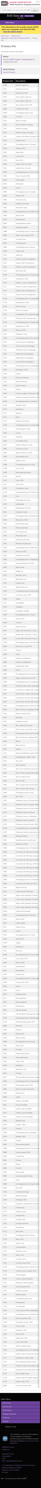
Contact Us (6, 1449)
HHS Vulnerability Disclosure (12, 1461)
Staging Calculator (9, 1414)
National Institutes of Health (11, 1468)
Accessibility (6, 1456)
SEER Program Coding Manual (21, 59)
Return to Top (10, 1427)
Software (6, 1418)
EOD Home (5, 36)
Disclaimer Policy (8, 1454)
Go (35, 10)
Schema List (15, 36)
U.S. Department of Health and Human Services (18, 1465)
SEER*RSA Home (8, 1447)
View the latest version (12, 32)
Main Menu (9, 22)
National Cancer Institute (10, 1470)
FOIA (3, 1458)
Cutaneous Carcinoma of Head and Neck (15, 38)
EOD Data (20, 16)
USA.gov (5, 1472)
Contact (5, 1421)
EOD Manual (7, 1410)
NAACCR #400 (9, 72)
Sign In (38, 2)
